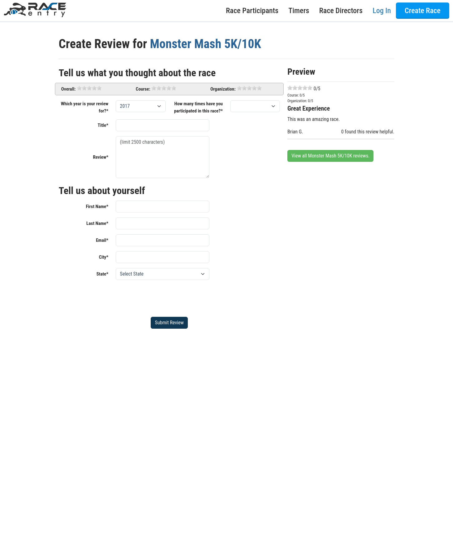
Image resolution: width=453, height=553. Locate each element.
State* (102, 274)
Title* (103, 125)
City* (103, 257)
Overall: (68, 89)
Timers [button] (299, 10)
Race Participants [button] (252, 10)
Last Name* (97, 223)
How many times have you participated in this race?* (198, 107)
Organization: (223, 89)
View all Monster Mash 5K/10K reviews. (330, 156)
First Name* (97, 206)
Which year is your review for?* (84, 107)
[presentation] (163, 297)
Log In (382, 10)
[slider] (89, 88)
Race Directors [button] (341, 10)
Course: (143, 89)
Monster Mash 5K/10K (205, 44)
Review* (100, 157)
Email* (102, 240)
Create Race (423, 10)
